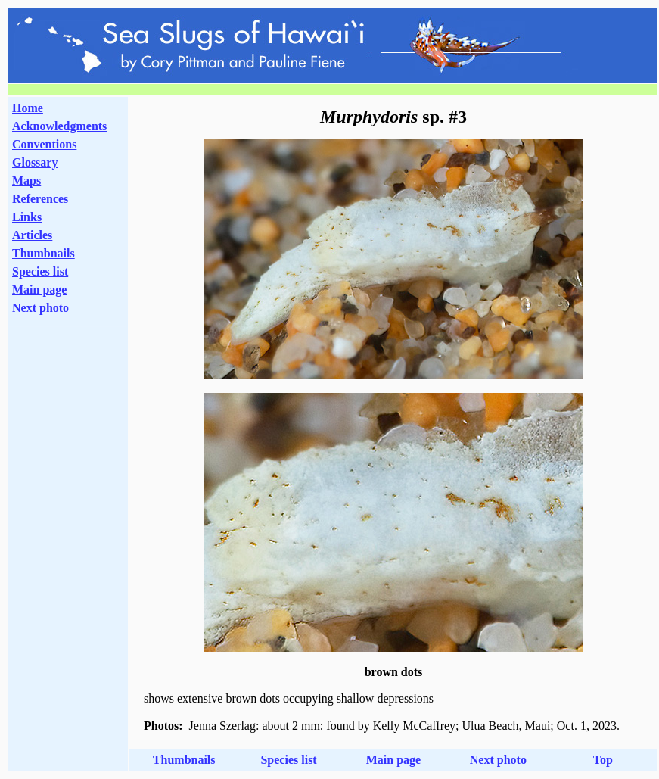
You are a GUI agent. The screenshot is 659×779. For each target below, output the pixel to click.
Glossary (35, 162)
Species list (40, 271)
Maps (26, 180)
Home (27, 107)
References (40, 198)
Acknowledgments (59, 126)
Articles (32, 235)
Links (27, 216)
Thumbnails (43, 253)
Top (603, 759)
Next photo (498, 759)
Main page (39, 289)
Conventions (44, 144)
